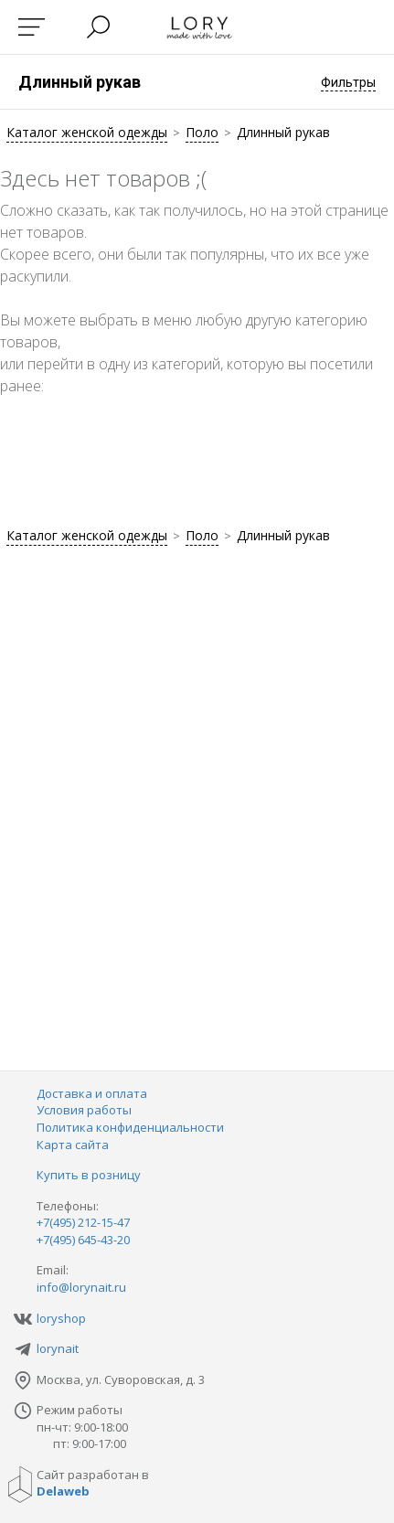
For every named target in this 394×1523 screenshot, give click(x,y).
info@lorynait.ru (81, 1287)
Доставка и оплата (92, 1093)
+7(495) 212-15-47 (83, 1222)
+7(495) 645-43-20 (83, 1239)
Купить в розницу (89, 1174)
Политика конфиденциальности (130, 1127)
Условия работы (84, 1110)
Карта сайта (73, 1144)
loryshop (61, 1318)
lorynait (58, 1348)
